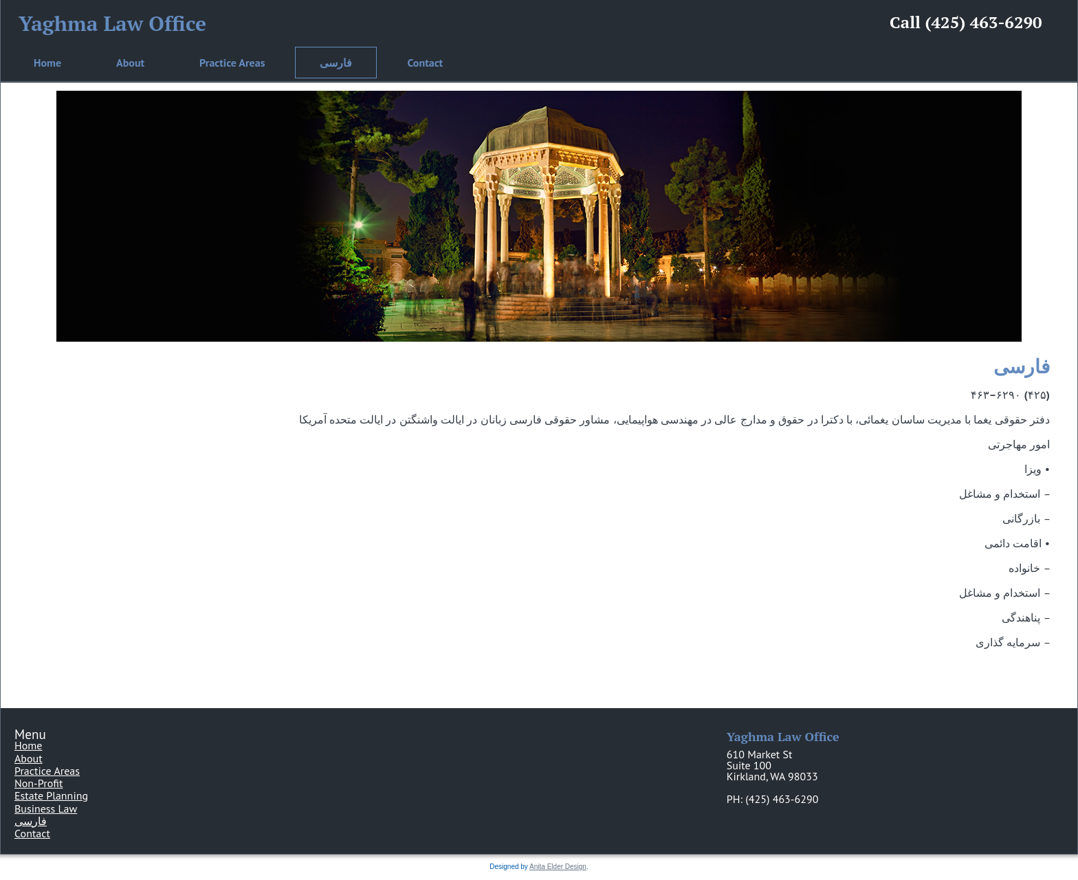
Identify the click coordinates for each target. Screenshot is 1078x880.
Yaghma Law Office (112, 23)
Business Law (45, 808)
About (130, 62)
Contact (425, 62)
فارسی (336, 62)
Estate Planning (51, 795)
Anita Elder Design (557, 866)
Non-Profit (38, 783)
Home (47, 62)
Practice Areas (232, 62)
